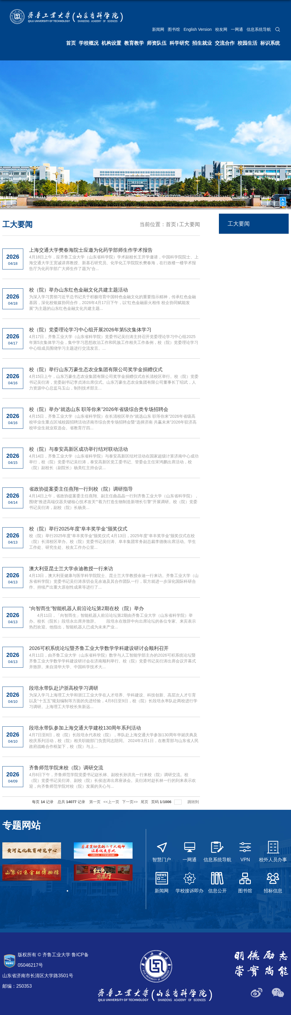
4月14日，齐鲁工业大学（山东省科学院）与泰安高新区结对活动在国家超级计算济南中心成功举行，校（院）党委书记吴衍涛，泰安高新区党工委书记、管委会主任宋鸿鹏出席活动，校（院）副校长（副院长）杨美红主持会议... (114, 462)
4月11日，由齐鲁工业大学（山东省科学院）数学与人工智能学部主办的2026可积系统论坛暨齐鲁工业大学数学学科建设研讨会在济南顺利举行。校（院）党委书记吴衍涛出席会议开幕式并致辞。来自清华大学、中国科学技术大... (112, 661)
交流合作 (225, 43)
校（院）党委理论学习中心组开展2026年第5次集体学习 (90, 330)
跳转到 (194, 802)
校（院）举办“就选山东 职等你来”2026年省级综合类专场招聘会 (98, 409)
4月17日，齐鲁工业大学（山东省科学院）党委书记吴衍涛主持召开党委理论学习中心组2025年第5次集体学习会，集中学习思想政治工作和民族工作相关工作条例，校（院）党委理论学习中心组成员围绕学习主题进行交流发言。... (113, 342)
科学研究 (179, 43)
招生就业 (202, 43)
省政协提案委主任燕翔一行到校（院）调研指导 (81, 489)
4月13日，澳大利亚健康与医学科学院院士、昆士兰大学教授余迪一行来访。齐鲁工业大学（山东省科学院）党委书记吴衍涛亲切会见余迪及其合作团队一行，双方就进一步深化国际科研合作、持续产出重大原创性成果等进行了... (114, 581)
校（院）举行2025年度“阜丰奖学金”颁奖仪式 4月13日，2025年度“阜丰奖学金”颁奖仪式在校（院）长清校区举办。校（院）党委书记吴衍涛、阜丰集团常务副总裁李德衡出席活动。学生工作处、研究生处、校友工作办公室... (112, 541)
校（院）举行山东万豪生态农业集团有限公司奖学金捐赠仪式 (96, 369)
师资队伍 (157, 43)
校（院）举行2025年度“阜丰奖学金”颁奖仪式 (78, 529)
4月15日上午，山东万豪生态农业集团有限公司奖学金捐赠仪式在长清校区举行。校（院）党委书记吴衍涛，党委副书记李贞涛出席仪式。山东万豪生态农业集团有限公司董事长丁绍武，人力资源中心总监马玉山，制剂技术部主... (114, 382)
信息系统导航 (259, 29)
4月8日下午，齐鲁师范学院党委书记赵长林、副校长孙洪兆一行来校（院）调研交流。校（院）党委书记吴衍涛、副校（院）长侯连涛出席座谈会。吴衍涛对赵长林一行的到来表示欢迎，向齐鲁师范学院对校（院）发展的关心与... (112, 780)
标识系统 (270, 43)
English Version (197, 29)
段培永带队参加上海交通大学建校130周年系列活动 (85, 728)
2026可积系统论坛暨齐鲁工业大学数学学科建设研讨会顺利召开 (99, 648)
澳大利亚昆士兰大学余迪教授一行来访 (71, 568)
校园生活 (247, 43)
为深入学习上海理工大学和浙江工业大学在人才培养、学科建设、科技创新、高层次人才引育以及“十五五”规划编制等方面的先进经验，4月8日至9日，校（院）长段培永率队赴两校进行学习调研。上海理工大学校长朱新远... (113, 701)
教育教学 (134, 43)
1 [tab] (67, 891)
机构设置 (111, 43)
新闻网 (158, 29)
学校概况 (89, 43)
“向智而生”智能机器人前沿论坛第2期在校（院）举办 (86, 608)
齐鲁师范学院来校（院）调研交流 (66, 768)
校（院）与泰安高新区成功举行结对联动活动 (78, 449)
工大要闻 (189, 224)
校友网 (221, 29)
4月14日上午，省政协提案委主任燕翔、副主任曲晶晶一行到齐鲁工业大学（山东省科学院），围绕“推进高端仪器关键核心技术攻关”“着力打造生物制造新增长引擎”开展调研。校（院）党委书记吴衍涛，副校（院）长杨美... (114, 502)
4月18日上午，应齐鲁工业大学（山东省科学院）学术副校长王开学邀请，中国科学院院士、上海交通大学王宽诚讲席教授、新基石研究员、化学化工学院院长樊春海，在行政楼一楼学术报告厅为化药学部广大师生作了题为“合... (114, 263)
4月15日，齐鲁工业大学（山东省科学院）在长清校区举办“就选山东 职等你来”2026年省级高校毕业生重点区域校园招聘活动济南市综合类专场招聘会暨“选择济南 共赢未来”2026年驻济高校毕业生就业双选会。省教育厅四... (113, 422)
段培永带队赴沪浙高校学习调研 (63, 688)
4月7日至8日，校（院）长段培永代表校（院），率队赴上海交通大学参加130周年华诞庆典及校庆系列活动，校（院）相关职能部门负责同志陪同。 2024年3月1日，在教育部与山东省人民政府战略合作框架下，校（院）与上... (114, 740)
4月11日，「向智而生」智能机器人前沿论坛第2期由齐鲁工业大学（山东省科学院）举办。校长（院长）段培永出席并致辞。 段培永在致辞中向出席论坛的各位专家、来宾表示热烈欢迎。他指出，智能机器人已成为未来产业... (112, 621)
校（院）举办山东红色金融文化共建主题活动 (78, 290)
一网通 (237, 29)
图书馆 (174, 29)
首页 (71, 43)
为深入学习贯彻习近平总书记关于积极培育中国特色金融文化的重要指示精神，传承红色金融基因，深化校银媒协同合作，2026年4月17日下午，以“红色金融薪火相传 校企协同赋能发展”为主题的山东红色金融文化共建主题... (112, 302)
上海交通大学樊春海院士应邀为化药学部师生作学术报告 (91, 250)
